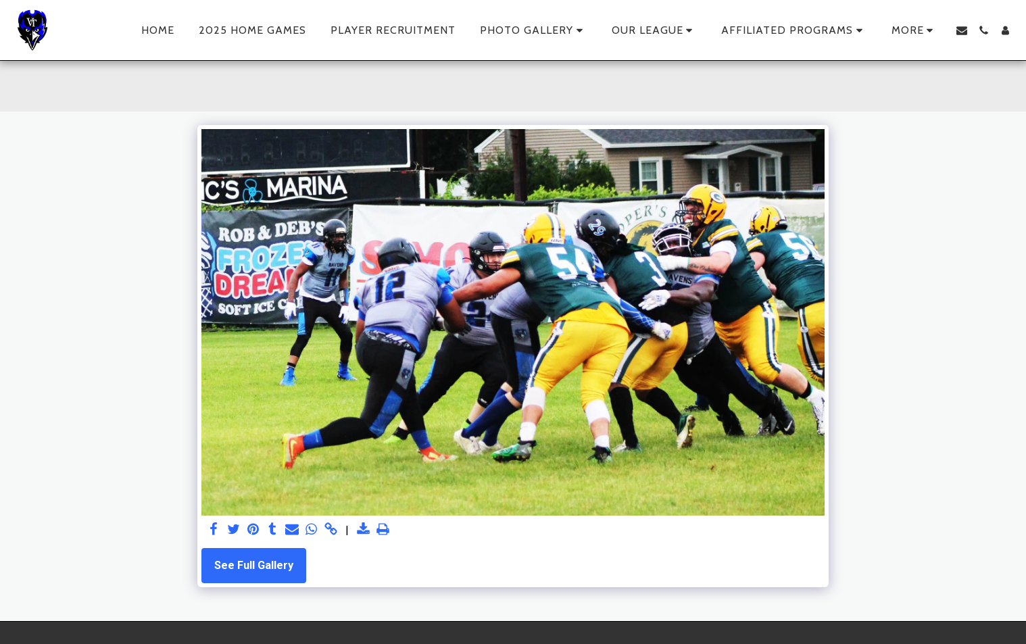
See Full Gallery (253, 565)
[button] (533, 30)
